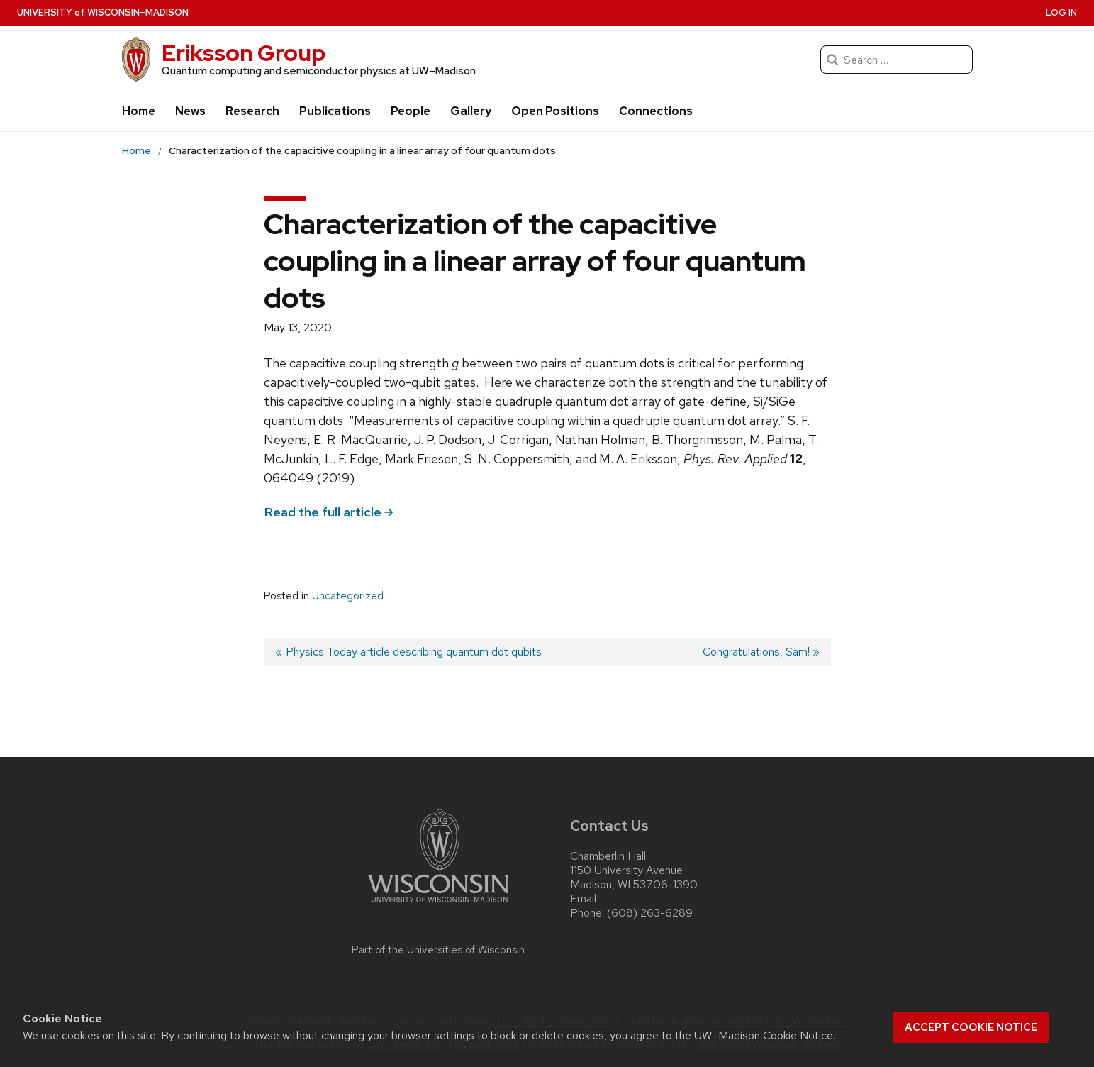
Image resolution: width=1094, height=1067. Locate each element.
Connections (656, 111)
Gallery (470, 111)
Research (252, 111)
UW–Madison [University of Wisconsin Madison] (103, 13)
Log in (1061, 12)
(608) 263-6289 (650, 912)
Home (138, 111)
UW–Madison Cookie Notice (763, 1035)
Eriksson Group (243, 53)
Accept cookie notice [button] (971, 1027)
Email (583, 898)
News (190, 111)
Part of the (438, 950)
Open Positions (555, 111)
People (410, 111)
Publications (335, 111)
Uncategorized (348, 596)
